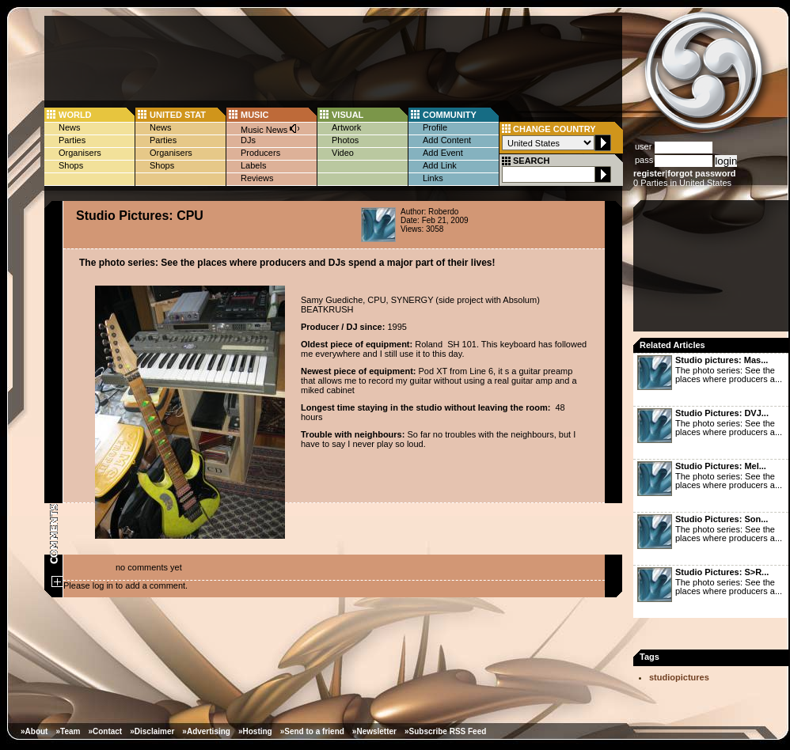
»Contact (105, 731)
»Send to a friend (312, 731)
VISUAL (347, 114)
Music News (271, 128)
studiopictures (679, 677)
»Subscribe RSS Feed (445, 731)
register (649, 173)
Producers (260, 152)
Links (433, 178)
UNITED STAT (178, 114)
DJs (248, 140)
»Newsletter (374, 731)
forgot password (701, 173)
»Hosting (255, 731)
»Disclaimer (152, 731)
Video (343, 152)
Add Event (443, 152)
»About (34, 731)
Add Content (447, 140)
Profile (435, 127)
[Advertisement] (712, 270)
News (70, 127)
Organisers (80, 152)
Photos (345, 140)
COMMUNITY (450, 114)
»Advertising (206, 731)
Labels (253, 165)
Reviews (257, 178)
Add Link (440, 165)
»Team (67, 731)
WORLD (75, 114)
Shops (71, 165)
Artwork (346, 127)
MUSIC (254, 114)
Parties (72, 140)
